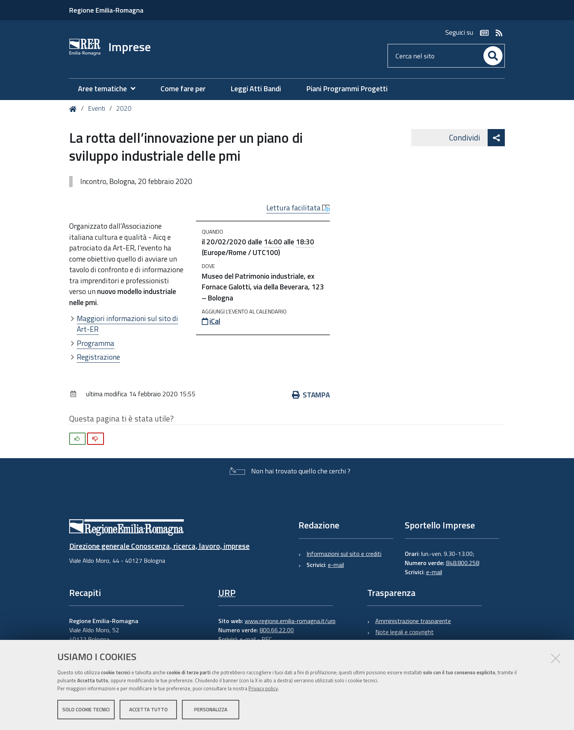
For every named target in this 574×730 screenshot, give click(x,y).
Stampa (311, 394)
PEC (266, 639)
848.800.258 (462, 562)
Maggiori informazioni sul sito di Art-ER (127, 324)
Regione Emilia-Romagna (106, 10)
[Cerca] (493, 55)
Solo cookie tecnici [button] (86, 710)
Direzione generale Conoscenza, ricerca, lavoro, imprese (159, 546)
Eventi (96, 108)
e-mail (336, 564)
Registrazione (98, 356)
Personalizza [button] (210, 710)
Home (74, 109)
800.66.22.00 (276, 630)
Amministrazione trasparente (413, 620)
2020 (123, 108)
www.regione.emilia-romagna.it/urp (290, 620)
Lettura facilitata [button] (298, 207)
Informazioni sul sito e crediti (343, 553)
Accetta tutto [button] (148, 710)
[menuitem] (110, 88)
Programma (95, 343)
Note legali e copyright (404, 631)
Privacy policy (263, 689)
